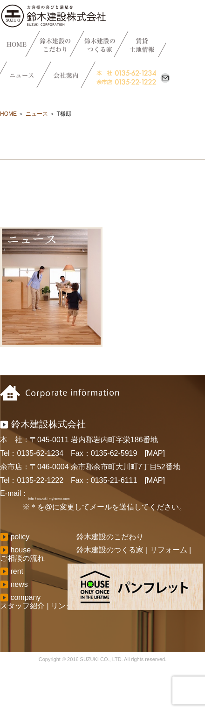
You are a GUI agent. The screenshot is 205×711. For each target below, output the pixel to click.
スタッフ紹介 (22, 606)
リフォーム (168, 550)
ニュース (37, 114)
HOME (8, 114)
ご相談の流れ (22, 558)
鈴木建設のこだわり (110, 537)
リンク (62, 606)
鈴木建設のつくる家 (110, 550)
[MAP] (154, 453)
